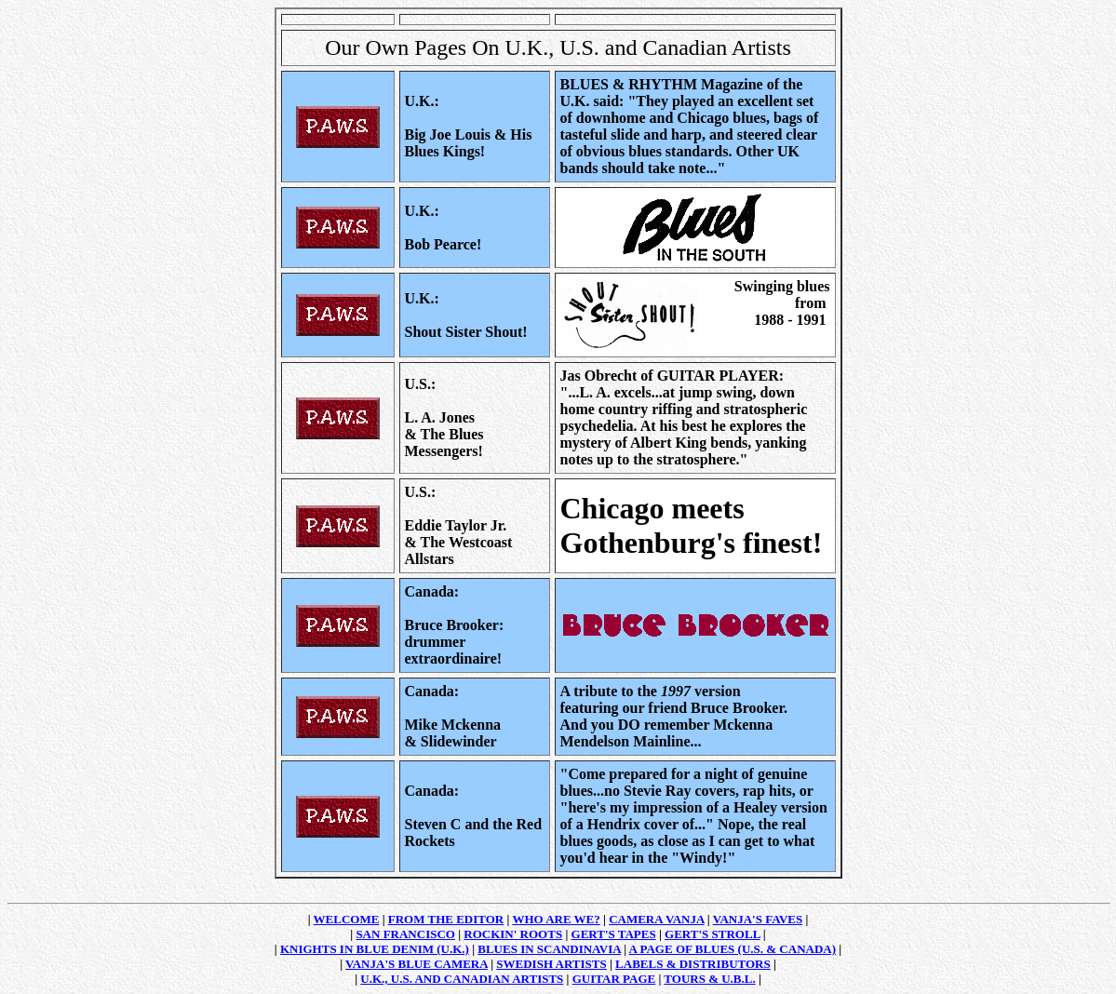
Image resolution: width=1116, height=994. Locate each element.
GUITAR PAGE (613, 979)
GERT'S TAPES (613, 934)
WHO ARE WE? (555, 919)
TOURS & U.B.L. (709, 979)
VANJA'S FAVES (757, 919)
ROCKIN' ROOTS (513, 934)
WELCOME (347, 919)
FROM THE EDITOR (446, 919)
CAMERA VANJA (656, 919)
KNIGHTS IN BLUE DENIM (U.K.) (374, 949)
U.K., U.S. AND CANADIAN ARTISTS (461, 979)
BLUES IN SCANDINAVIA (549, 949)
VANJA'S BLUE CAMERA (416, 964)
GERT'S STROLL (712, 934)
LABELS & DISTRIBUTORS (693, 964)
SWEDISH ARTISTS (551, 964)
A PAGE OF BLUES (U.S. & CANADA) (732, 949)
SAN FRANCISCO (405, 934)
